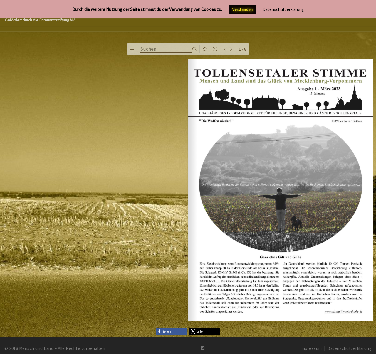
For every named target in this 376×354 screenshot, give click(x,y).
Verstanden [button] (242, 9)
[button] (171, 326)
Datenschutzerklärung (349, 342)
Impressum (311, 342)
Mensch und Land (36, 342)
